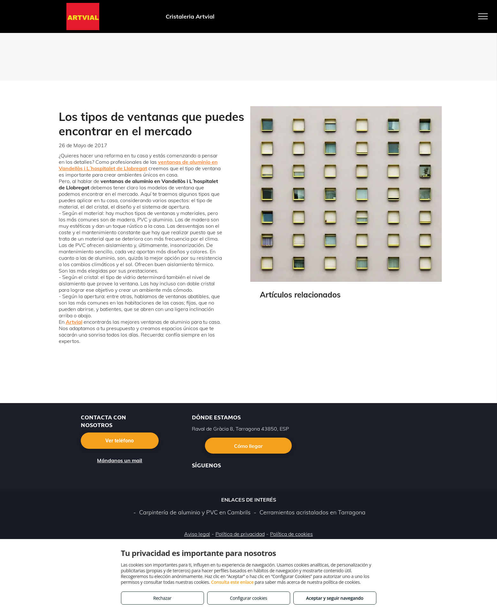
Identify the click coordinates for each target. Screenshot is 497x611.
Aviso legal (197, 534)
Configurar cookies (248, 598)
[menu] (483, 16)
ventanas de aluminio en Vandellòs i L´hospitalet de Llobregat (138, 165)
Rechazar (162, 598)
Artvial (74, 322)
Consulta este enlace (232, 582)
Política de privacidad (240, 534)
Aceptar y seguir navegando (334, 598)
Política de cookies (291, 534)
